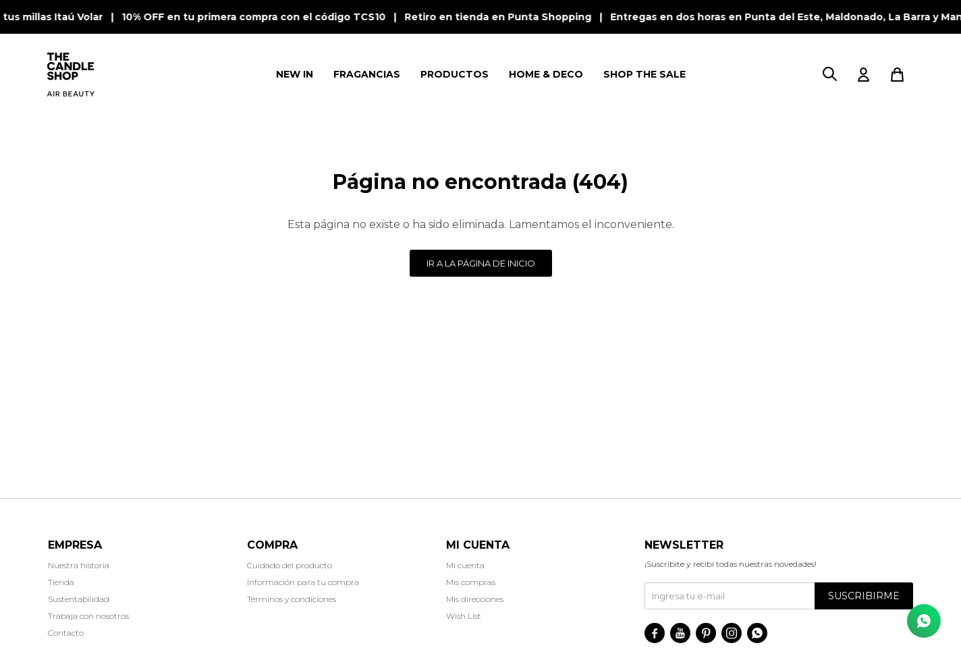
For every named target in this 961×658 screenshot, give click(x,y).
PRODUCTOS (454, 74)
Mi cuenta (465, 565)
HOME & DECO (546, 74)
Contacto (66, 633)
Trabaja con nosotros (88, 616)
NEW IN (294, 74)
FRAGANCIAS (366, 74)
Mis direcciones (474, 599)
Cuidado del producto (289, 565)
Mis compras (470, 582)
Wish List (463, 616)
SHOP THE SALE (644, 74)
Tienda (61, 582)
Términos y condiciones (291, 599)
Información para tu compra (303, 582)
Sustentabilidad (78, 599)
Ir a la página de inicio (481, 263)
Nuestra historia (78, 565)
